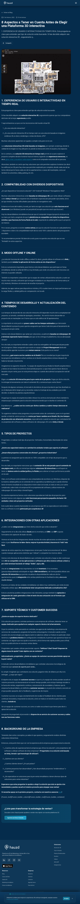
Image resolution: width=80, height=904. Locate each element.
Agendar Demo (32, 882)
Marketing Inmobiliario (7, 882)
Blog (3, 873)
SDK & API (56, 862)
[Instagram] (14, 860)
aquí (60, 792)
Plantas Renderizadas (59, 853)
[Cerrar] (72, 898)
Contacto (30, 879)
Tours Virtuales (58, 850)
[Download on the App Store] (7, 866)
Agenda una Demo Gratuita (15, 818)
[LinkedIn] (4, 860)
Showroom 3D (57, 847)
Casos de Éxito (6, 876)
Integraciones (57, 865)
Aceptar (66, 898)
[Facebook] (9, 860)
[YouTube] (19, 860)
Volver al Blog (6, 12)
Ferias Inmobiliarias (7, 885)
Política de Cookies (12, 899)
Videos (56, 859)
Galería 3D (4, 879)
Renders (56, 856)
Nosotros (30, 873)
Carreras (30, 876)
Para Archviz (31, 885)
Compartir (7, 43)
